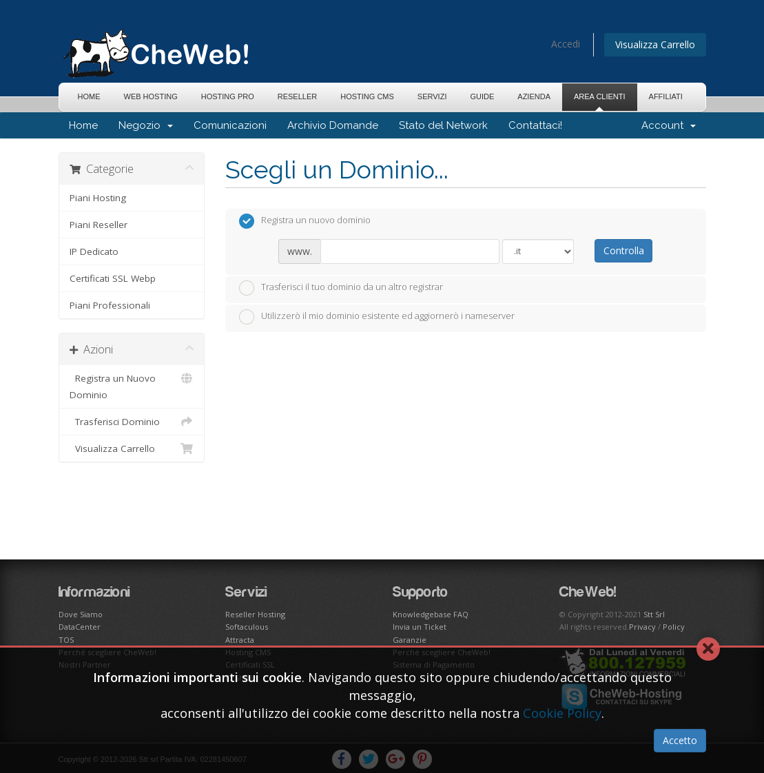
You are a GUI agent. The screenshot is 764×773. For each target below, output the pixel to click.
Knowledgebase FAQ (430, 614)
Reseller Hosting (255, 614)
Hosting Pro (227, 96)
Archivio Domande (332, 125)
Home (89, 96)
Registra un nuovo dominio (305, 221)
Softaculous (246, 626)
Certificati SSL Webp (113, 278)
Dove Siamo (81, 614)
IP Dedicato (94, 251)
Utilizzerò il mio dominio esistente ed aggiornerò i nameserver (377, 316)
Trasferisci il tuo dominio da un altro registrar (341, 288)
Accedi (565, 43)
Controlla (623, 250)
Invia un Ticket (419, 626)
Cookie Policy (562, 713)
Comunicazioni (230, 125)
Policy (674, 626)
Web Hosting (151, 96)
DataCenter (80, 626)
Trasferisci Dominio (132, 421)
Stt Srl (654, 614)
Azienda (533, 96)
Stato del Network (443, 125)
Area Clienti (600, 96)
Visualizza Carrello (655, 44)
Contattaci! (535, 125)
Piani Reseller (98, 224)
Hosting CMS (367, 96)
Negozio (145, 125)
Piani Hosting (98, 198)
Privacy (642, 626)
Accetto (680, 740)
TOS (66, 640)
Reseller (297, 96)
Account (668, 125)
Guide (482, 96)
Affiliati (666, 96)
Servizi (432, 96)
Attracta (239, 640)
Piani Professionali (110, 305)
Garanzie (409, 640)
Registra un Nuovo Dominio (132, 385)
